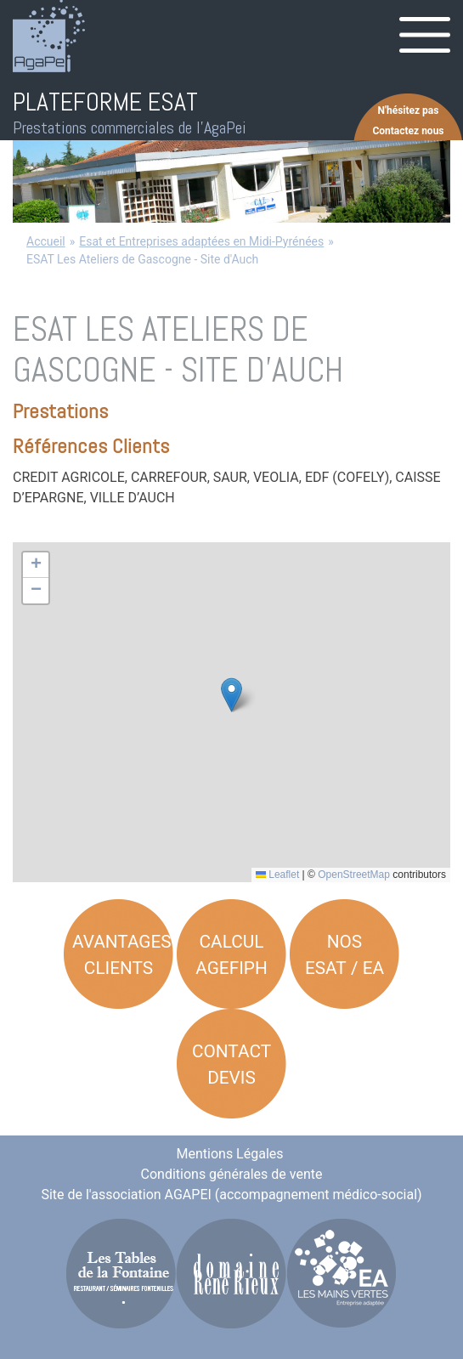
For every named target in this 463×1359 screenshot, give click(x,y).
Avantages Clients (122, 954)
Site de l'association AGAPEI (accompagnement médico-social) (231, 1194)
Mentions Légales (230, 1154)
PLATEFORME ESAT (105, 102)
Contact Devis (231, 1064)
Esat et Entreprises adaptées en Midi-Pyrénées (201, 241)
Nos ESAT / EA (344, 954)
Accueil (45, 241)
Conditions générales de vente (232, 1174)
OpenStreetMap (354, 875)
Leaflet (277, 875)
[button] (231, 694)
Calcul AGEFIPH (231, 954)
